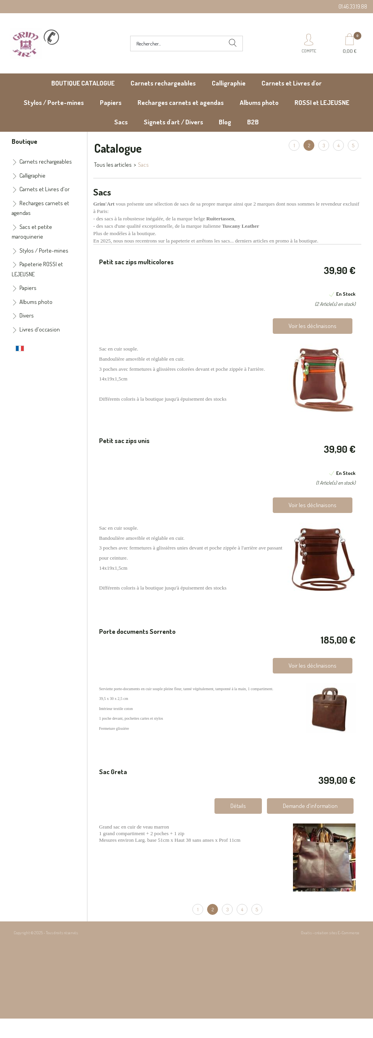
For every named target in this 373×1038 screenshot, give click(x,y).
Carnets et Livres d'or (291, 83)
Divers (26, 315)
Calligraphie (229, 83)
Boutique (24, 141)
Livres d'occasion (39, 329)
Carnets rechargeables (163, 83)
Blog (225, 122)
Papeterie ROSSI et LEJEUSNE (37, 269)
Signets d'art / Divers (173, 122)
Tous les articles (113, 164)
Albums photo (259, 102)
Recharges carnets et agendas (181, 102)
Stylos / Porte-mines (54, 102)
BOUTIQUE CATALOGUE (83, 83)
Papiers (111, 102)
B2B (253, 122)
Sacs (121, 122)
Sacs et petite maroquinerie (32, 232)
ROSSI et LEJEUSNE (322, 102)
